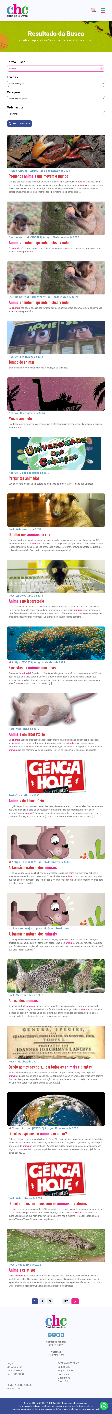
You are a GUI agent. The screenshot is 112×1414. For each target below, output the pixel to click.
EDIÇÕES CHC (14, 1366)
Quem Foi (63, 1381)
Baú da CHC (64, 1366)
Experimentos (65, 1374)
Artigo (13, 170)
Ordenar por (15, 107)
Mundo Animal (22, 1128)
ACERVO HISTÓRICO (69, 1363)
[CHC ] (24, 170)
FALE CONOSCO (15, 1374)
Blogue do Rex (65, 1370)
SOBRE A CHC (14, 1388)
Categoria (13, 92)
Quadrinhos (64, 1377)
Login (10, 1363)
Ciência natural (19, 237)
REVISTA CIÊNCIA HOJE (19, 1384)
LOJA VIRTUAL (15, 1370)
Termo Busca (16, 62)
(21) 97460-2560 (56, 1355)
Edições (12, 77)
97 (66, 1301)
